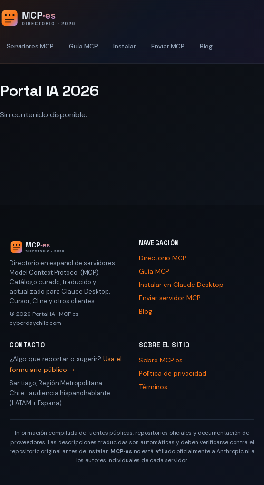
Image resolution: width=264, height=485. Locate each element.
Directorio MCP (162, 258)
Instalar (124, 46)
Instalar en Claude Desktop (181, 284)
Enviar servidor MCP (170, 298)
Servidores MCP (30, 46)
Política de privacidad (172, 373)
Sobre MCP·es (161, 360)
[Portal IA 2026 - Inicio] (48, 18)
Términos (153, 386)
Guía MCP (83, 46)
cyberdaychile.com (35, 323)
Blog (206, 46)
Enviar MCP (168, 46)
